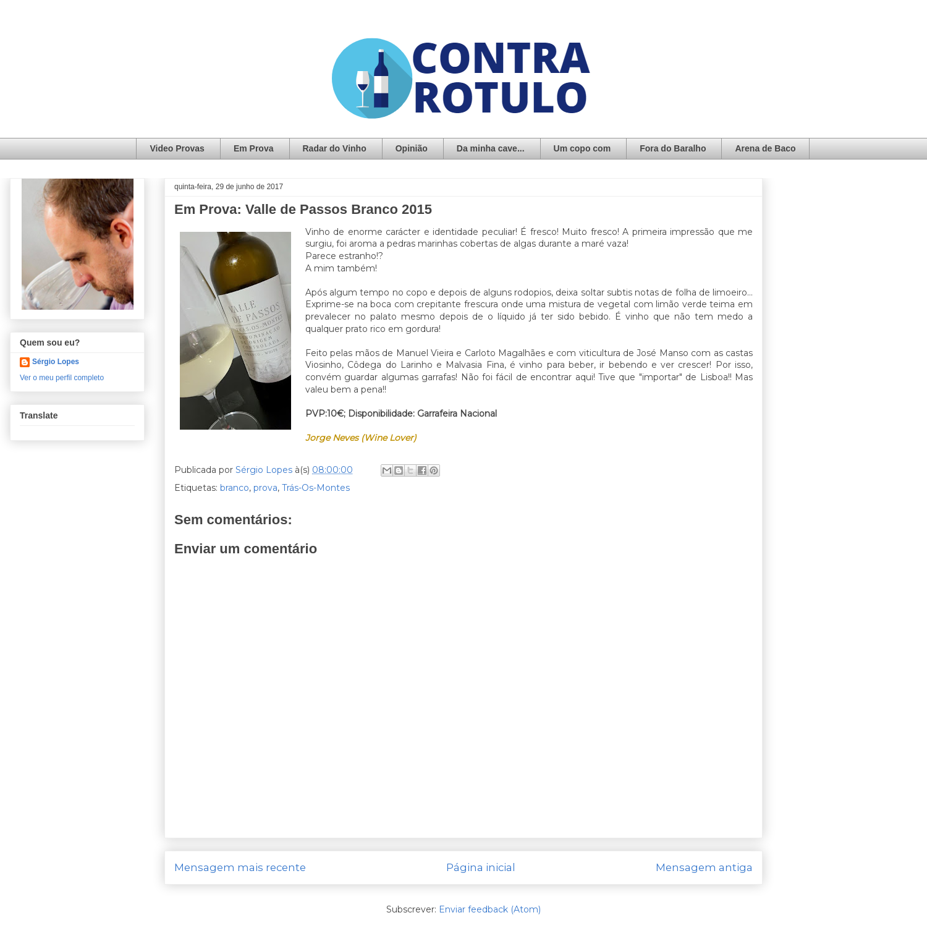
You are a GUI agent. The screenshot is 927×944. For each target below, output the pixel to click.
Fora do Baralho (673, 148)
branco (234, 487)
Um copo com (582, 148)
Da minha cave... (491, 148)
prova (265, 487)
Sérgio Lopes (55, 361)
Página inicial (480, 867)
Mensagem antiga (704, 867)
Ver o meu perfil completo (62, 377)
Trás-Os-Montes (316, 487)
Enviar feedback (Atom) (490, 909)
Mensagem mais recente (240, 867)
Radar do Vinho (334, 148)
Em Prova (254, 148)
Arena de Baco (765, 148)
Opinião (412, 148)
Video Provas (177, 148)
